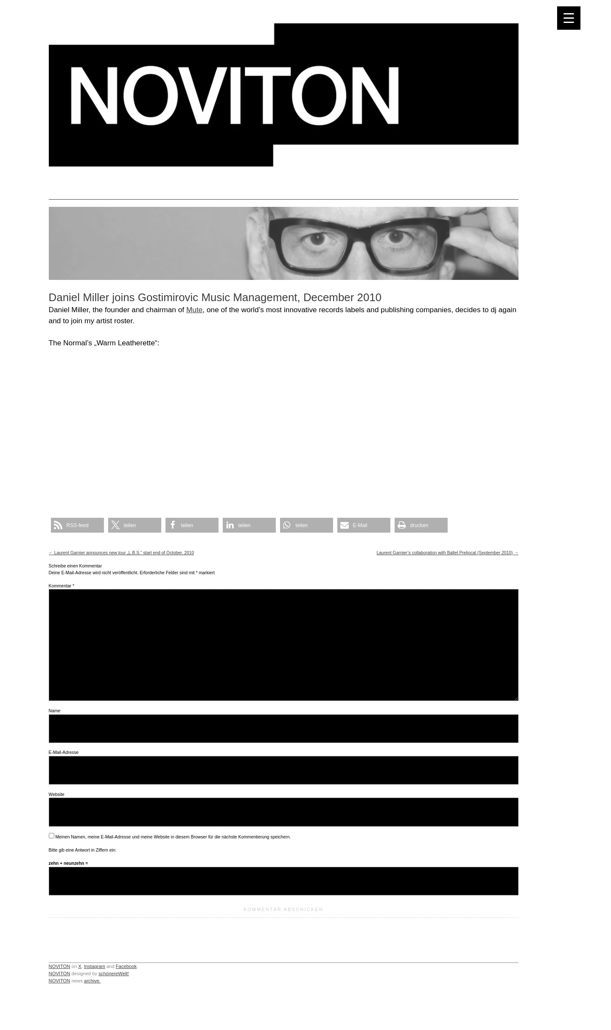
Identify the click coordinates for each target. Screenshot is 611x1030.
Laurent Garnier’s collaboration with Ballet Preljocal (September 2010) (448, 552)
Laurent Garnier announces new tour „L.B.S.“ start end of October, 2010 (121, 552)
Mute (194, 309)
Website (56, 794)
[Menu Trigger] (568, 18)
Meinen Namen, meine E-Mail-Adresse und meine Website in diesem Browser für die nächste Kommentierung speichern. (173, 837)
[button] (77, 525)
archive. (92, 980)
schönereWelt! (113, 973)
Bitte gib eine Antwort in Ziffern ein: (83, 850)
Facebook (126, 966)
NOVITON (59, 966)
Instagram (94, 966)
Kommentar (61, 586)
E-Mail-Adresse (64, 752)
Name (55, 710)
